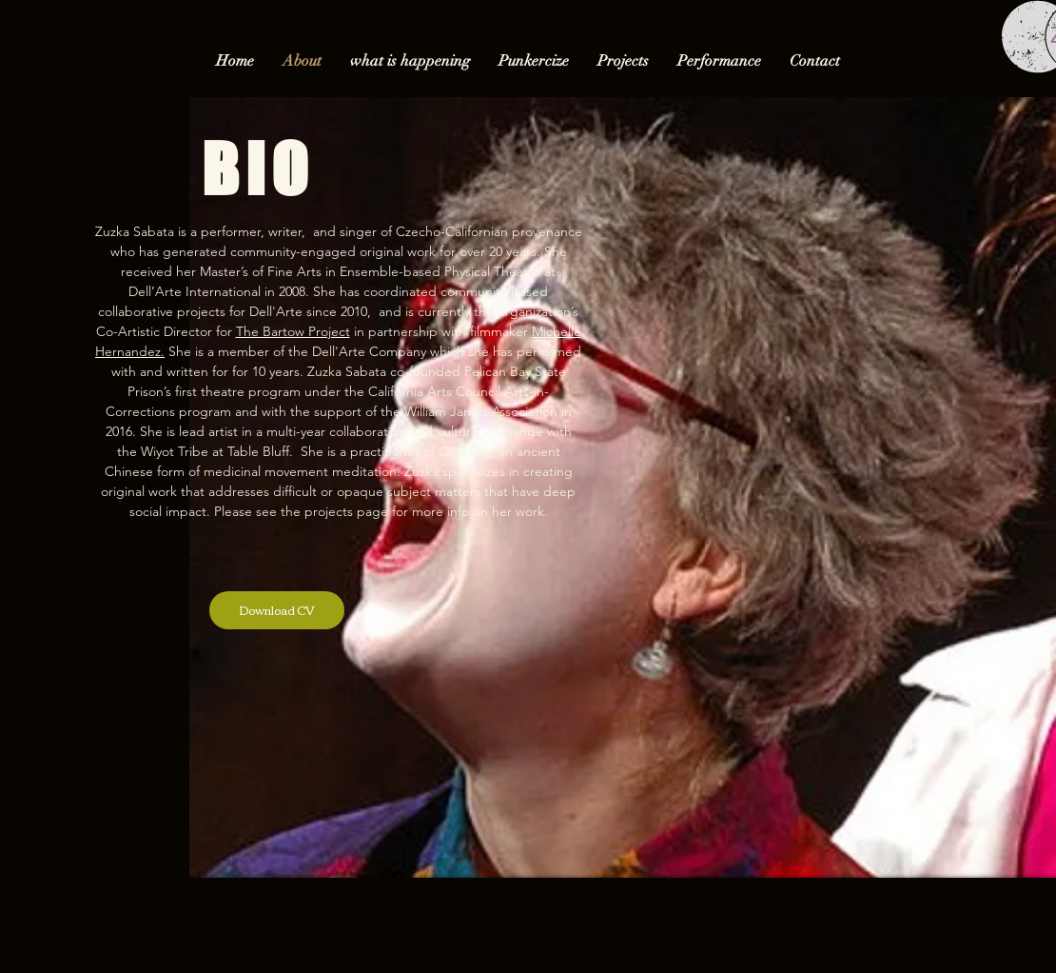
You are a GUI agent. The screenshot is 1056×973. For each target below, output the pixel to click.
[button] (623, 61)
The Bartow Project (293, 331)
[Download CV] (276, 610)
